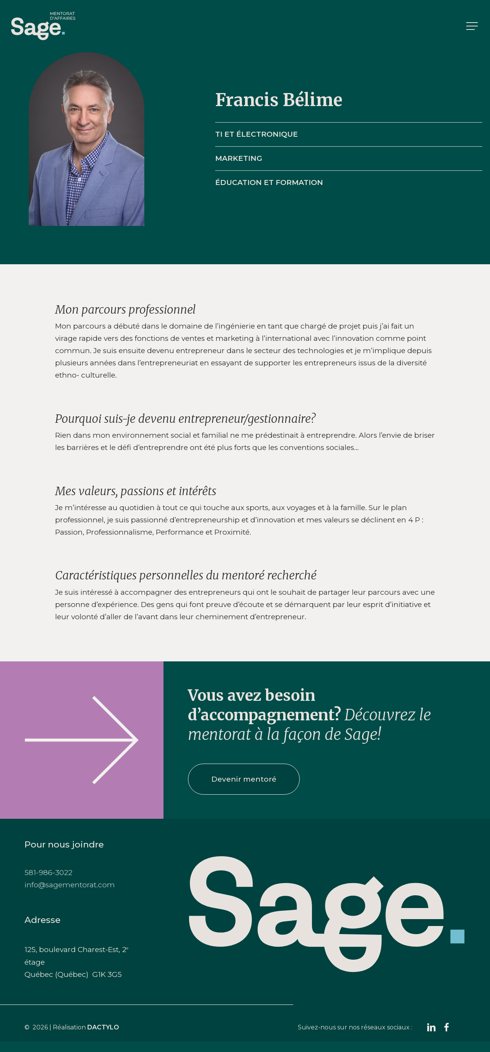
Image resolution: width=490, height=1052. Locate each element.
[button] (472, 26)
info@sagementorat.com (69, 884)
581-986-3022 (48, 872)
